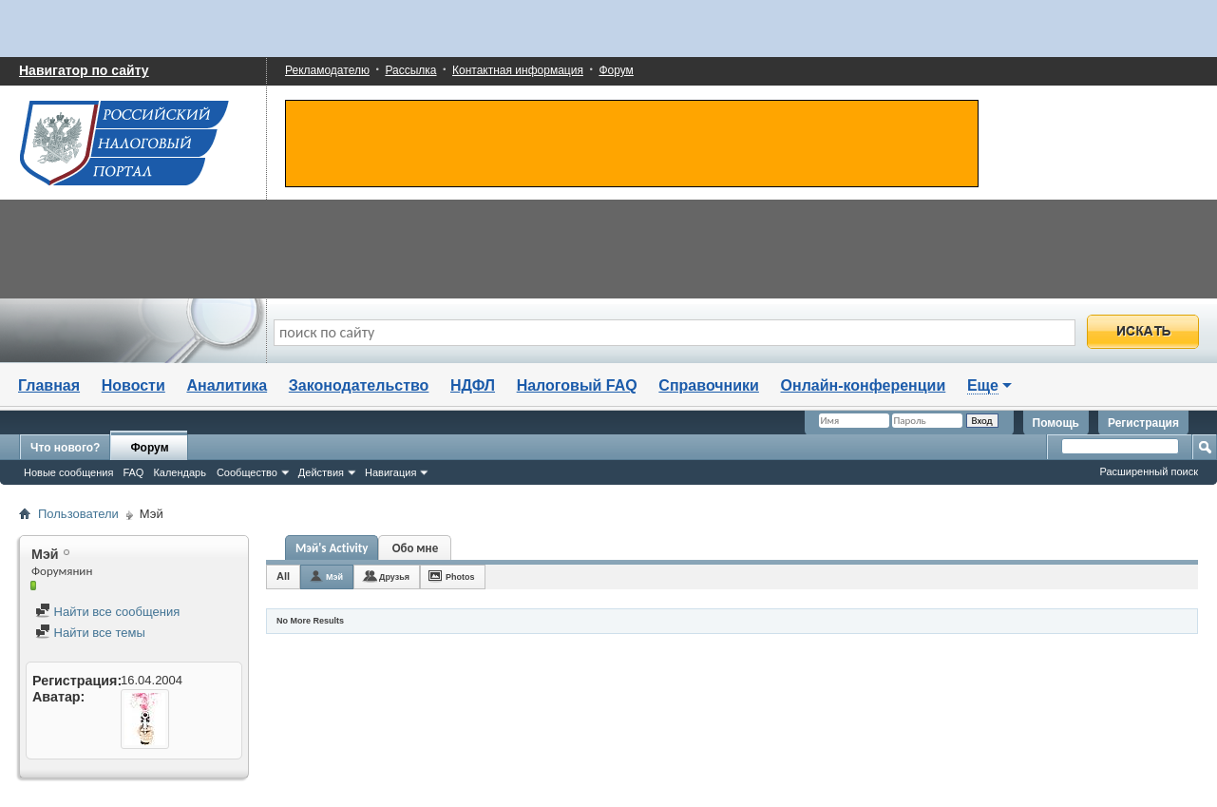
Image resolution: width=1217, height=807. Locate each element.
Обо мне (415, 548)
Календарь (179, 472)
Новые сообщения (68, 472)
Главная (49, 385)
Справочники (708, 385)
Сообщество (247, 472)
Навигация (390, 472)
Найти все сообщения (107, 612)
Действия (321, 472)
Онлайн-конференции (863, 385)
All (283, 576)
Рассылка (410, 70)
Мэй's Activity (331, 548)
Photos (460, 577)
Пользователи (78, 514)
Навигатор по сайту (84, 70)
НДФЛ (472, 385)
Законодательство (359, 385)
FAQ (133, 472)
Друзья (394, 577)
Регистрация (1143, 423)
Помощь (1056, 423)
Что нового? (65, 447)
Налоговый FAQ (577, 385)
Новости (133, 385)
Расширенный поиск (1148, 471)
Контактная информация (517, 70)
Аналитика (226, 385)
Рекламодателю (327, 70)
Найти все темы (90, 632)
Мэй (334, 577)
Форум (616, 70)
